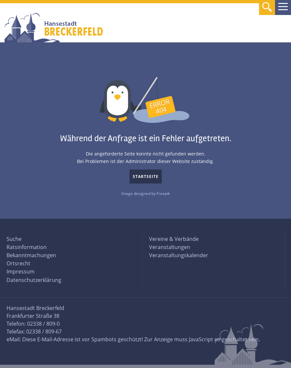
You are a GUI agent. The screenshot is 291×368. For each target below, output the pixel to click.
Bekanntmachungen (31, 255)
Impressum (21, 271)
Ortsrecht (18, 263)
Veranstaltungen (169, 247)
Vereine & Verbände (174, 239)
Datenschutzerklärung (34, 280)
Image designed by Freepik (145, 193)
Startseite (146, 176)
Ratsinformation (27, 247)
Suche (14, 239)
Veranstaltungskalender (178, 255)
